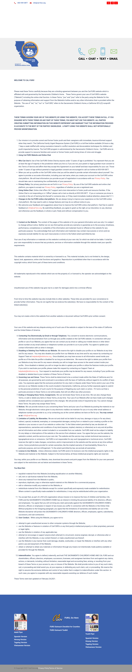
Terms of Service (55, 668)
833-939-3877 (23, 3)
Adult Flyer (18, 632)
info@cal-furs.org (39, 3)
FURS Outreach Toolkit (59, 630)
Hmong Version (20, 639)
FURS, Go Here (72, 618)
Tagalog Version (20, 642)
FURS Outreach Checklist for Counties (65, 627)
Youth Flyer (90, 634)
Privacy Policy (43, 668)
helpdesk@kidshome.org (41, 356)
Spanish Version (20, 637)
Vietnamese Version (22, 645)
